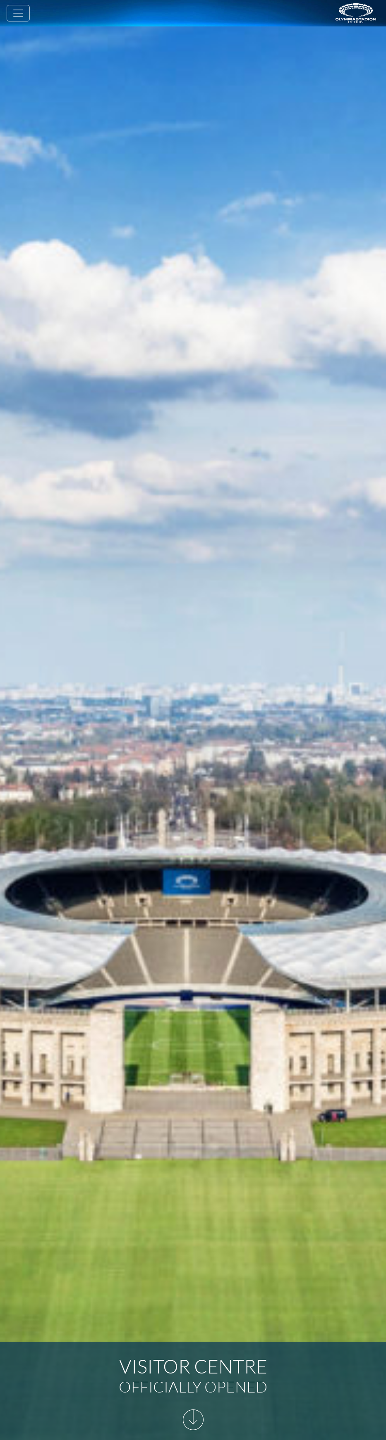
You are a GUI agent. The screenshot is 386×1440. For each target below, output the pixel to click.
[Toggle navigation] (18, 13)
